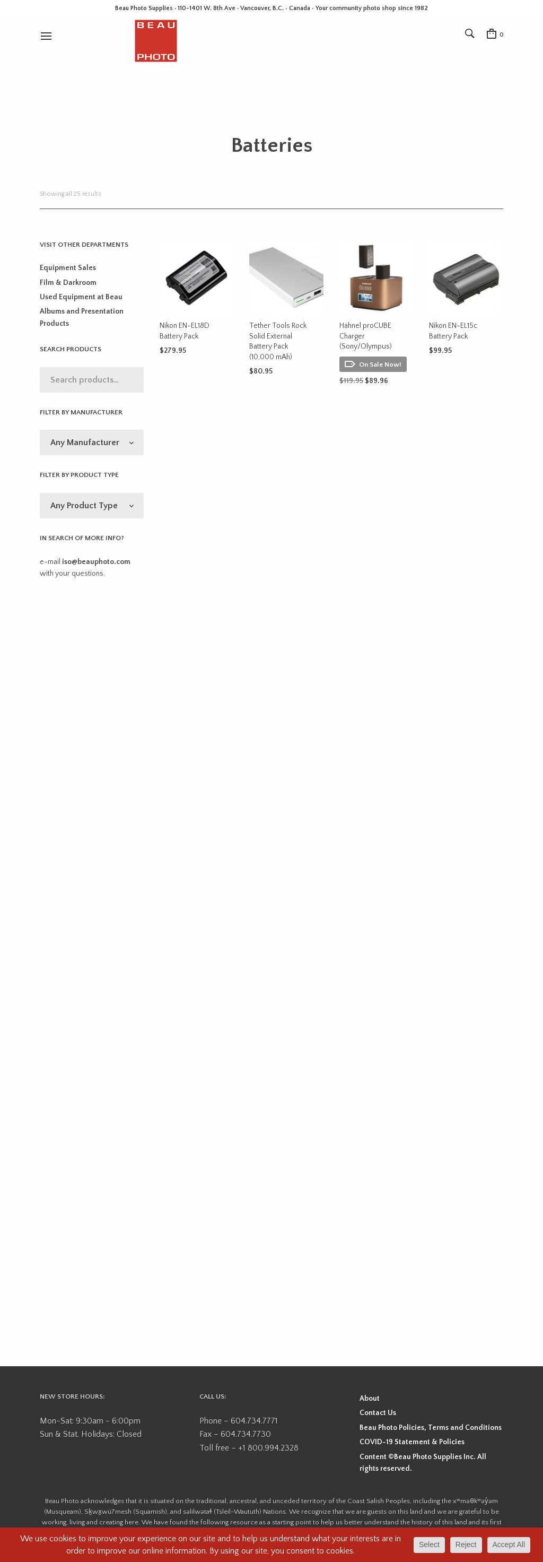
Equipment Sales (68, 268)
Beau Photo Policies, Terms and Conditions (431, 1428)
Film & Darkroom (68, 283)
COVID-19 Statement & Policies (412, 1442)
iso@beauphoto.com (96, 562)
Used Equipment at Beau (81, 297)
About (370, 1398)
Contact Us (378, 1413)
